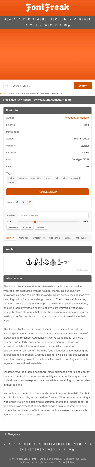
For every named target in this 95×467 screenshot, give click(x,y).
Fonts (12, 93)
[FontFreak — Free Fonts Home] (47, 7)
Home (3, 93)
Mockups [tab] (81, 237)
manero (11, 182)
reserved (75, 178)
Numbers (41, 227)
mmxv (49, 178)
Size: (9, 221)
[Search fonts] (42, 85)
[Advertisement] (47, 54)
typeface (22, 178)
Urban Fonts (30, 458)
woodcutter (36, 178)
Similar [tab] (67, 237)
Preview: (11, 215)
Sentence (13, 227)
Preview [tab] (10, 237)
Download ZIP (47, 191)
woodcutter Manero (50, 99)
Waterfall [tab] (23, 237)
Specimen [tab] (54, 237)
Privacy (72, 462)
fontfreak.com (27, 462)
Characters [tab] (39, 237)
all (57, 178)
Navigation (11, 434)
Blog (67, 25)
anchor (11, 178)
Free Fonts (9, 99)
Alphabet (27, 227)
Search (82, 85)
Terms (61, 462)
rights (64, 178)
